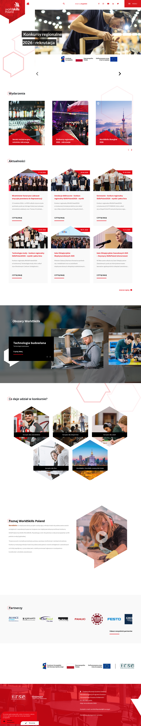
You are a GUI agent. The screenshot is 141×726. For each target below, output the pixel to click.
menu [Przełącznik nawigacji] (132, 4)
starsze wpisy (124, 290)
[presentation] (30, 723)
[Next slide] (119, 74)
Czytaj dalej (18, 351)
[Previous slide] (37, 74)
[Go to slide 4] (92, 70)
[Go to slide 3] (89, 70)
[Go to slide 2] (85, 70)
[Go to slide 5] (95, 70)
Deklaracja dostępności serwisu (91, 715)
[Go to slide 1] (82, 70)
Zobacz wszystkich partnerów (121, 631)
